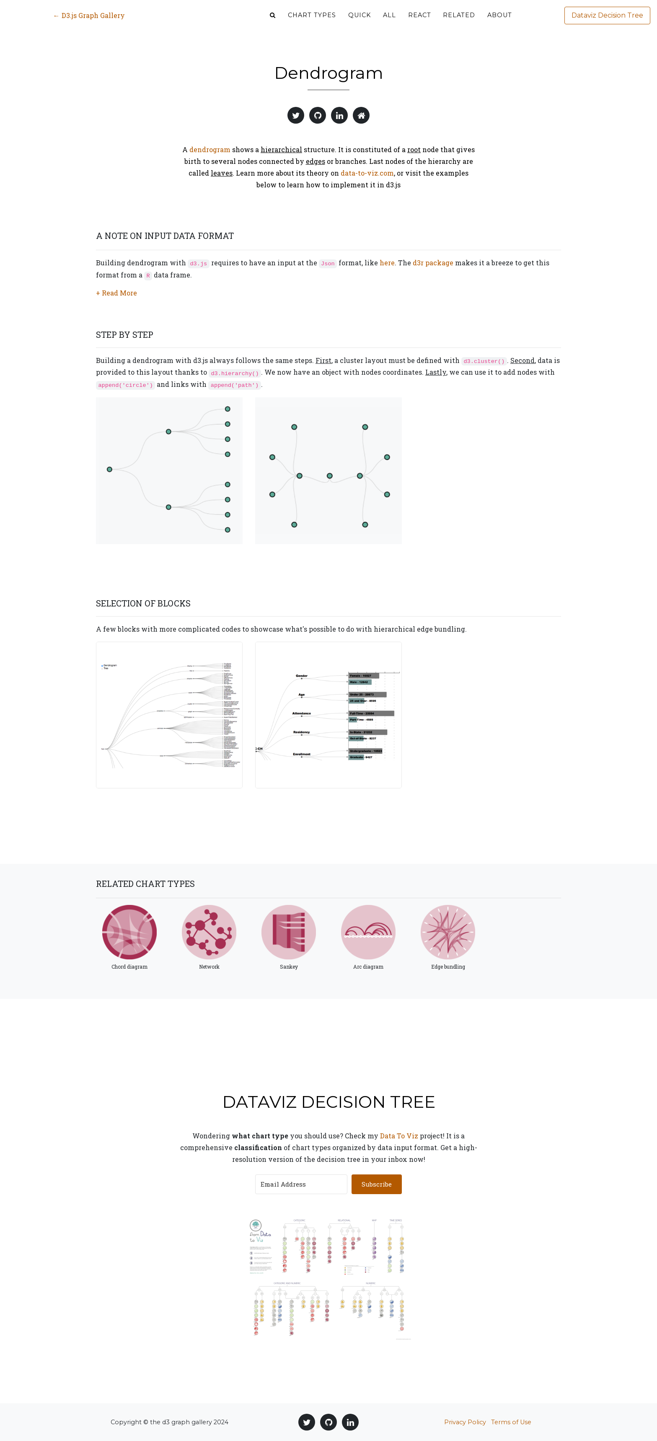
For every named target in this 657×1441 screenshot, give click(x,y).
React (419, 21)
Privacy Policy (465, 1422)
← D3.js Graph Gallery (89, 21)
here (387, 262)
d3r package (433, 262)
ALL (389, 21)
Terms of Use (511, 1422)
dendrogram (209, 149)
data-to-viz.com (367, 172)
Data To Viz (399, 1135)
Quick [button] (359, 21)
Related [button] (459, 21)
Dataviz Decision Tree (607, 22)
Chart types (312, 21)
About (499, 21)
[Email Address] (301, 1184)
